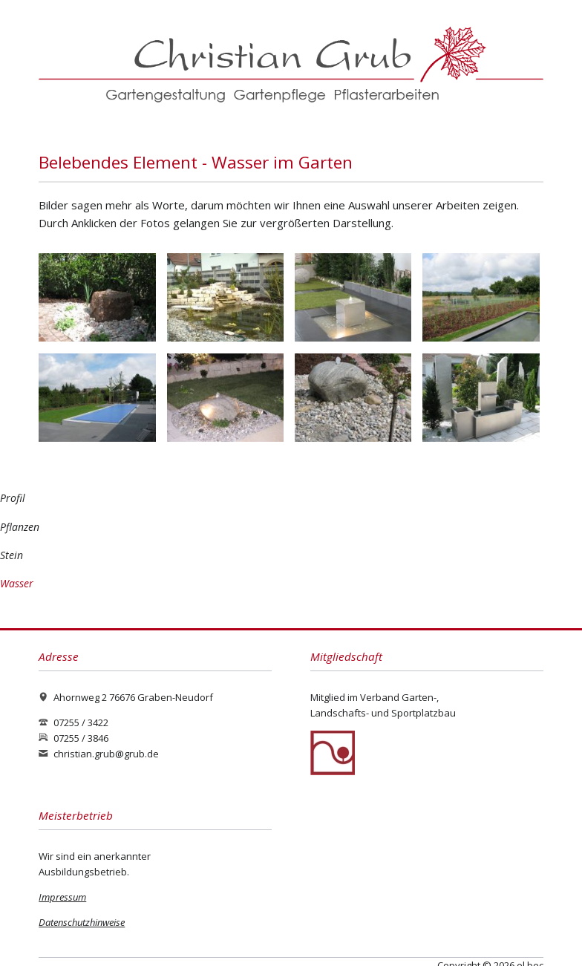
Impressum (62, 897)
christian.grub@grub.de (106, 753)
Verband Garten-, (399, 697)
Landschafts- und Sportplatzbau (383, 712)
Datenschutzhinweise (82, 922)
